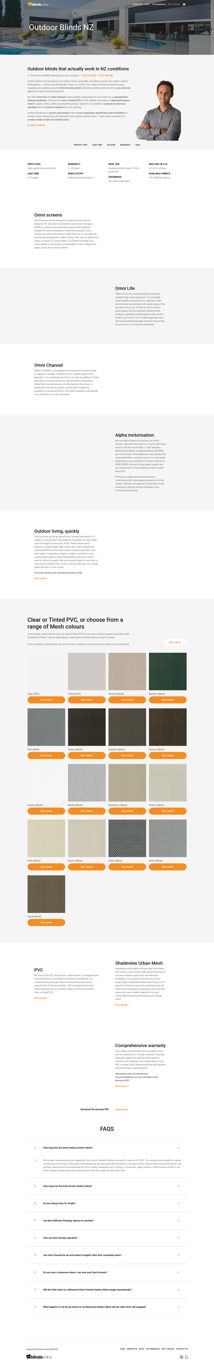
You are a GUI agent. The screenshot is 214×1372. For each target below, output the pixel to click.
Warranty (125, 145)
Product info (80, 145)
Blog (147, 4)
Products (138, 4)
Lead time (97, 145)
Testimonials (159, 4)
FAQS (137, 145)
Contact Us (182, 1349)
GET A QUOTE (38, 125)
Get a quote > (41, 590)
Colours (111, 145)
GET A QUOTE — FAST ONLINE (97, 75)
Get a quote (174, 4)
